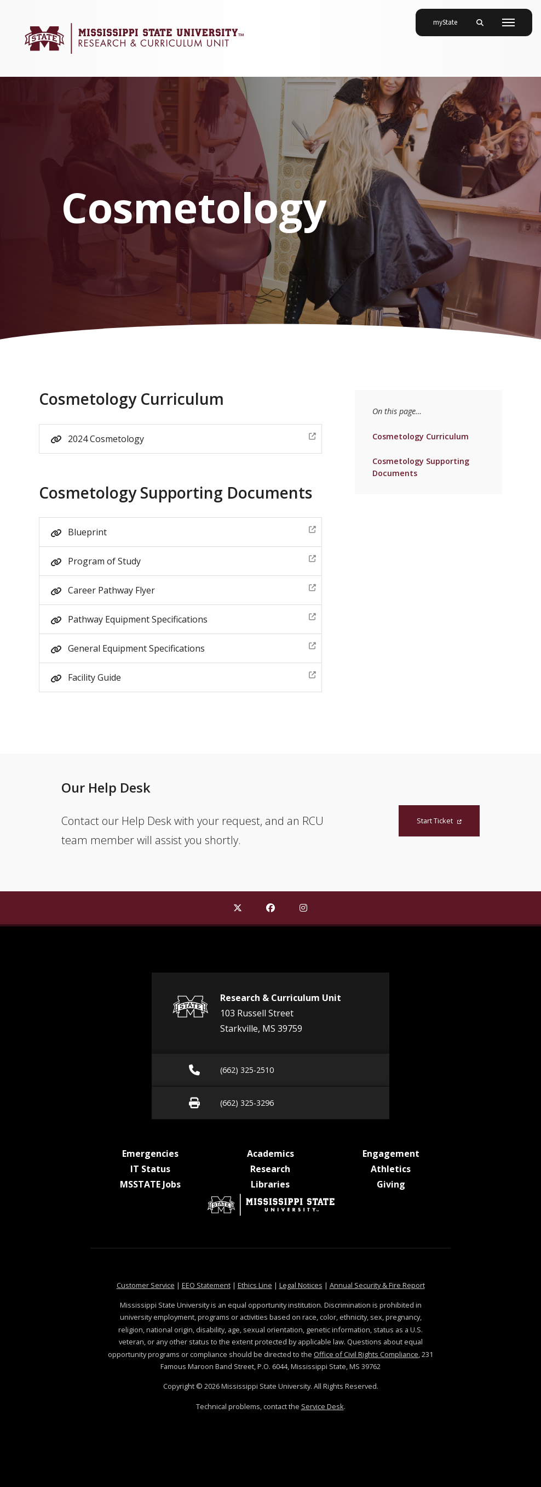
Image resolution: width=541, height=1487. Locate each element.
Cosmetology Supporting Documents (420, 466)
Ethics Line (255, 1285)
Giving (391, 1184)
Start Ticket (439, 821)
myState (449, 18)
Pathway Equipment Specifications (191, 617)
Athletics (391, 1169)
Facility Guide (191, 676)
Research (270, 1169)
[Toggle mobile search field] (479, 22)
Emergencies (150, 1153)
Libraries (270, 1184)
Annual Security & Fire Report (377, 1285)
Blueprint (191, 530)
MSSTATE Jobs (150, 1184)
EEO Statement (206, 1285)
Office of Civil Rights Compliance (366, 1354)
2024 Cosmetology (191, 437)
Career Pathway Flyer (191, 588)
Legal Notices (301, 1285)
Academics (270, 1153)
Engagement (390, 1153)
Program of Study (191, 559)
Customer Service (146, 1285)
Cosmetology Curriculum (420, 436)
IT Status (150, 1169)
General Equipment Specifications (191, 647)
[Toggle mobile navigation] (508, 22)
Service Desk (322, 1406)
